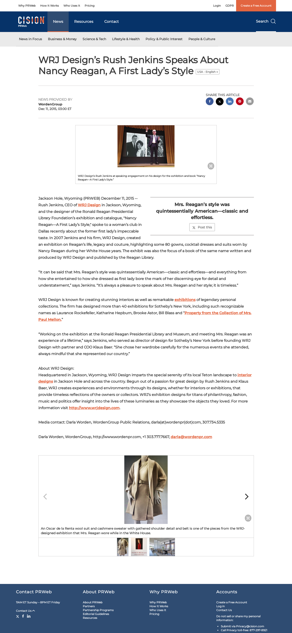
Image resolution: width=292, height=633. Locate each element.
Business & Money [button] (62, 39)
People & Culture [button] (201, 39)
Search (266, 21)
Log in (220, 606)
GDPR (229, 5)
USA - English (207, 71)
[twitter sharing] (220, 102)
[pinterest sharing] (240, 101)
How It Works (49, 5)
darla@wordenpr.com (191, 437)
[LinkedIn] (29, 616)
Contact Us (25, 610)
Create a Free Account (256, 5)
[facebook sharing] (210, 101)
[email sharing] (250, 101)
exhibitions (185, 300)
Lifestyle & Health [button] (126, 39)
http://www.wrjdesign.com (94, 408)
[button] (146, 146)
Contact (111, 21)
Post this (202, 227)
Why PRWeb (27, 5)
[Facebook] (23, 616)
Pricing (89, 5)
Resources (83, 21)
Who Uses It (71, 5)
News (58, 21)
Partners (89, 606)
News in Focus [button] (30, 39)
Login (217, 5)
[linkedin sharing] (230, 101)
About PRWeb (92, 602)
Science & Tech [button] (94, 39)
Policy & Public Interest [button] (164, 39)
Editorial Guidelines (96, 614)
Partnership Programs (98, 610)
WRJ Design (89, 205)
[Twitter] (18, 616)
